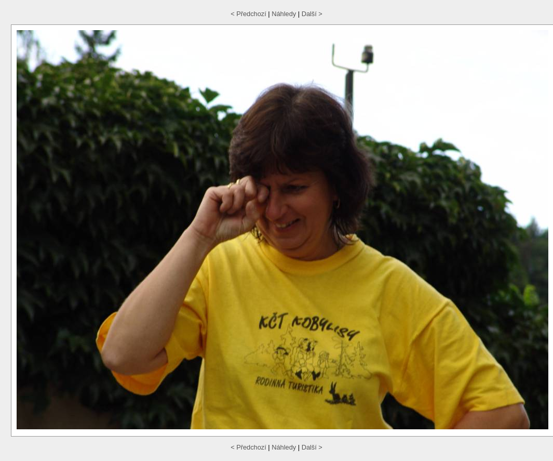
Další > (312, 14)
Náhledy (284, 14)
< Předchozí (248, 14)
